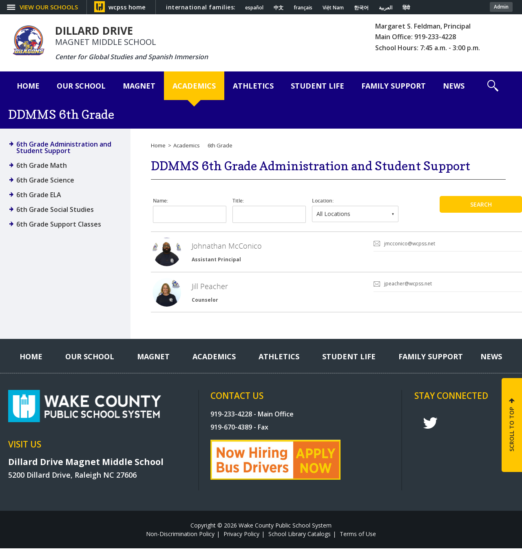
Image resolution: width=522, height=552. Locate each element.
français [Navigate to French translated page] (303, 7)
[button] (493, 85)
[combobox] (355, 214)
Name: (160, 201)
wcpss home (127, 7)
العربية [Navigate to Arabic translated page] (385, 7)
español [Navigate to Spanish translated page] (254, 7)
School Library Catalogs (299, 537)
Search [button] (481, 204)
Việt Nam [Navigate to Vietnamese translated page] (333, 7)
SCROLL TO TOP (511, 432)
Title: (238, 201)
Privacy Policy (241, 537)
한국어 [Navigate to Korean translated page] (361, 7)
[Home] (28, 85)
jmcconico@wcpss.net (409, 243)
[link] (336, 253)
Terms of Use (358, 537)
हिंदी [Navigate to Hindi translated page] (406, 7)
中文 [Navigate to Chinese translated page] (278, 7)
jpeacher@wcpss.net (408, 285)
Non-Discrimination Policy (180, 537)
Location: (323, 201)
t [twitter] (430, 426)
